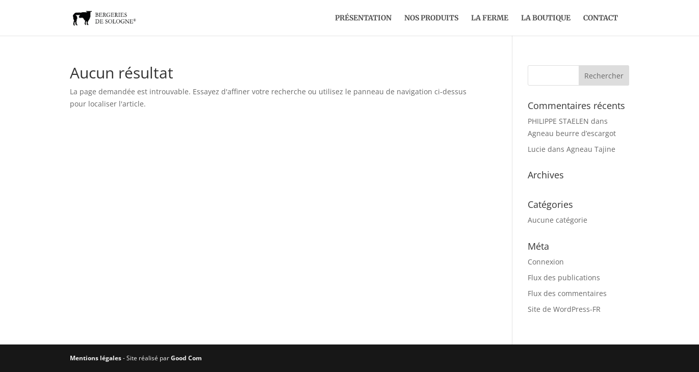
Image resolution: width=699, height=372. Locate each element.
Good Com (186, 358)
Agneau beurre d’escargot (572, 133)
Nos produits (431, 18)
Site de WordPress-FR (564, 309)
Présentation (363, 18)
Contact (600, 18)
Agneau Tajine (590, 149)
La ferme (489, 18)
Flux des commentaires (567, 293)
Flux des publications (564, 277)
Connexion (546, 262)
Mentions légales (95, 358)
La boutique (546, 18)
